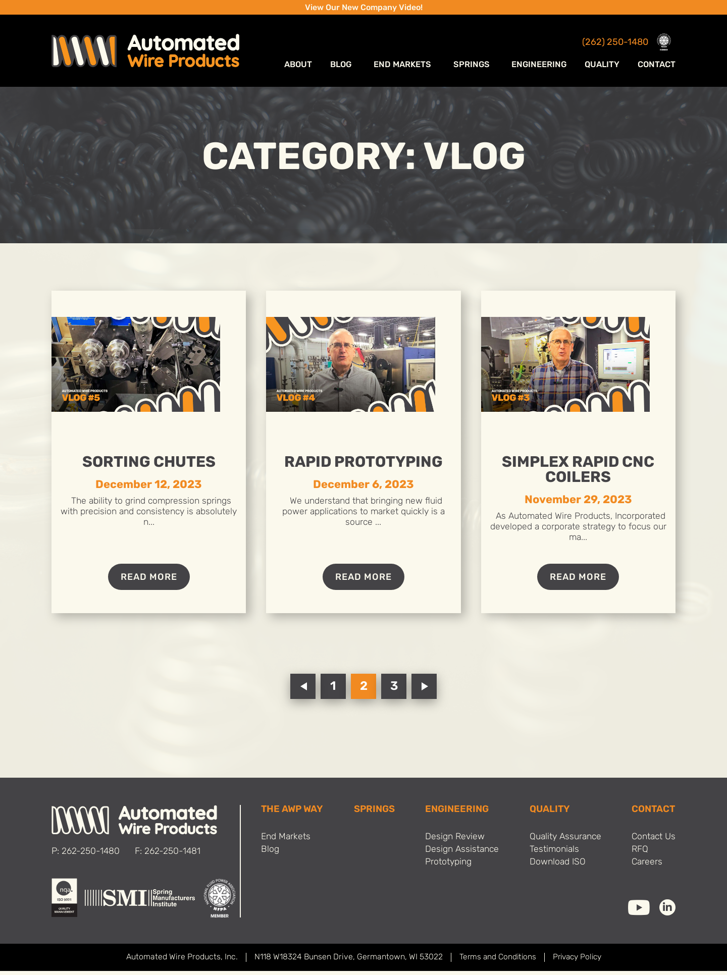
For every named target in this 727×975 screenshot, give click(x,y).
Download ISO (555, 867)
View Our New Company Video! (364, 8)
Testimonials (551, 854)
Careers (645, 867)
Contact (657, 66)
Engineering (540, 66)
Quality (603, 66)
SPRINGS (374, 814)
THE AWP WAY (293, 814)
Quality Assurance (564, 841)
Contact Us (653, 841)
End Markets (415, 66)
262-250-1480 (91, 855)
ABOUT (315, 66)
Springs (478, 66)
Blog (358, 66)
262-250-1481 (173, 855)
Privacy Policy (577, 961)
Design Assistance (461, 854)
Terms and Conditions (495, 961)
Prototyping (446, 867)
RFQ (638, 854)
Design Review (453, 841)
